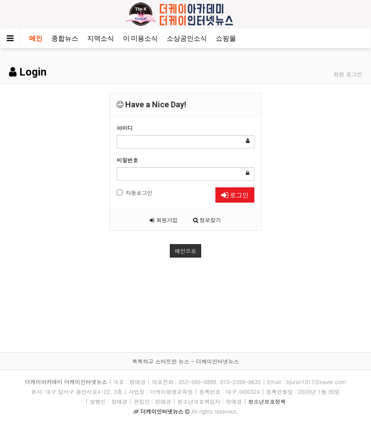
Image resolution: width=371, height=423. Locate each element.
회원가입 (163, 220)
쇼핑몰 (226, 38)
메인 (35, 38)
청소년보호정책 (267, 401)
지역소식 (100, 38)
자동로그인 (134, 192)
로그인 (235, 195)
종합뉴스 (64, 38)
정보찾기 (207, 220)
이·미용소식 (140, 38)
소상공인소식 (187, 38)
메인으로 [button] (185, 250)
